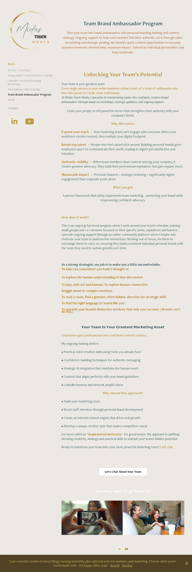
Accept (115, 565)
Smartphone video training (24, 89)
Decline (127, 565)
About (11, 100)
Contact (13, 108)
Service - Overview (19, 70)
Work (11, 64)
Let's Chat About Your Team (123, 472)
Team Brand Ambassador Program (29, 94)
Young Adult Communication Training (30, 75)
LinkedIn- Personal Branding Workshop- (24, 82)
